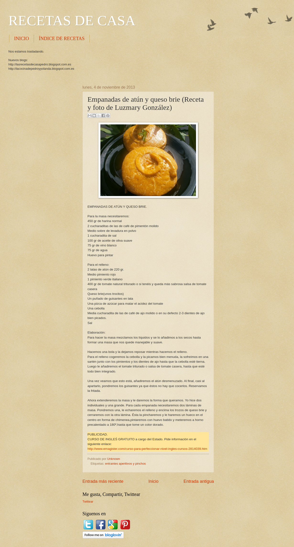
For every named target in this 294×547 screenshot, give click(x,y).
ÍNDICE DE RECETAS (62, 38)
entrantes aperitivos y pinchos (125, 463)
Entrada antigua (199, 481)
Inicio (153, 481)
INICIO (21, 38)
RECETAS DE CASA (72, 20)
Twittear (87, 501)
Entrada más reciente (102, 481)
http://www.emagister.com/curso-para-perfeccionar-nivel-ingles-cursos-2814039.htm (147, 449)
